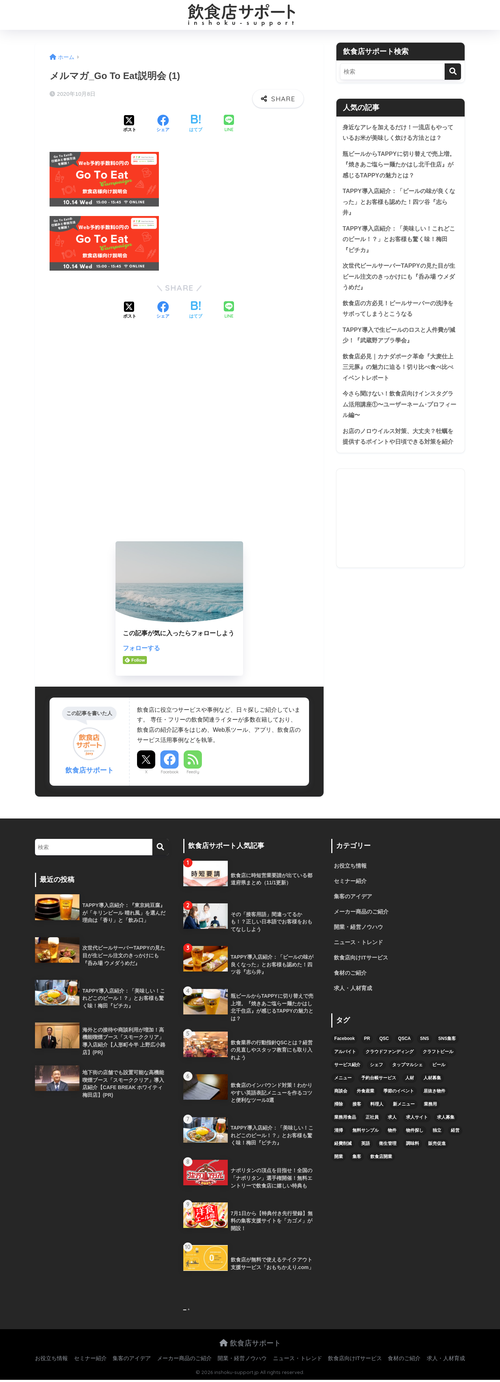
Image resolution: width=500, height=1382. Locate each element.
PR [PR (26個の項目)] (367, 1042)
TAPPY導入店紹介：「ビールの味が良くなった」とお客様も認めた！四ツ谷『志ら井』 (399, 204)
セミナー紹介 (351, 882)
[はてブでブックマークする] (195, 124)
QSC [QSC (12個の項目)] (384, 1042)
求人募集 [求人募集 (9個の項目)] (445, 1120)
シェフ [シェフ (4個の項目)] (376, 1068)
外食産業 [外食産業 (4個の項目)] (365, 1094)
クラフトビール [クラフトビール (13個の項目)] (438, 1055)
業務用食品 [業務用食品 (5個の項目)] (345, 1120)
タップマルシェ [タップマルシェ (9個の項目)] (407, 1068)
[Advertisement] (179, 437)
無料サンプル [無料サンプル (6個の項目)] (365, 1133)
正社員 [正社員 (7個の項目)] (372, 1120)
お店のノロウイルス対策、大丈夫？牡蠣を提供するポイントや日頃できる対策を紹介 (398, 452)
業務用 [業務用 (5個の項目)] (430, 1107)
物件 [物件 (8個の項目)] (392, 1133)
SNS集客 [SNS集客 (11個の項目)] (447, 1042)
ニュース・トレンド (360, 944)
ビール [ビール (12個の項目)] (438, 1068)
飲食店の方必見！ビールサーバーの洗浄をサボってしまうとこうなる (398, 315)
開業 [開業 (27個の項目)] (338, 1160)
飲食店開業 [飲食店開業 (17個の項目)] (381, 1160)
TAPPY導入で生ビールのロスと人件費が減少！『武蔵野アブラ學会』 (399, 342)
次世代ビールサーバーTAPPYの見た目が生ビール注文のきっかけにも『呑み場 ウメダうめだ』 (399, 282)
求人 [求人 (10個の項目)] (392, 1120)
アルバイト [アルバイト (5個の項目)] (345, 1055)
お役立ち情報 (351, 866)
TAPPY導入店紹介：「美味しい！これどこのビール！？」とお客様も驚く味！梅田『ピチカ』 (399, 243)
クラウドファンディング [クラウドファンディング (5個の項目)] (390, 1055)
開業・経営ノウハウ (360, 929)
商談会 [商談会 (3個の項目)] (340, 1094)
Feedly (193, 771)
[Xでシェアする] (129, 124)
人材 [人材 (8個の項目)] (409, 1081)
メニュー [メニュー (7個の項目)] (343, 1081)
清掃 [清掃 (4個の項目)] (338, 1133)
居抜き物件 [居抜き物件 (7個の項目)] (434, 1094)
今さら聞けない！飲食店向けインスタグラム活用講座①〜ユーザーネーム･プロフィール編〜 (400, 414)
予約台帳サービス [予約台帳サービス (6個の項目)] (378, 1081)
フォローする (141, 648)
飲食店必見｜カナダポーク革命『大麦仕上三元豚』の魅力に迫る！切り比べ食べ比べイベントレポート (398, 375)
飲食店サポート (250, 1345)
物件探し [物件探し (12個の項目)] (414, 1133)
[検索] (453, 71)
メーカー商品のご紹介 (363, 913)
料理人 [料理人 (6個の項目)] (376, 1107)
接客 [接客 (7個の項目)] (356, 1107)
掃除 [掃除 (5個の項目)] (338, 1107)
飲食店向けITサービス (362, 960)
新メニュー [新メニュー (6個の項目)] (404, 1107)
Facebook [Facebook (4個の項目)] (344, 1042)
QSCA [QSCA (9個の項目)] (404, 1042)
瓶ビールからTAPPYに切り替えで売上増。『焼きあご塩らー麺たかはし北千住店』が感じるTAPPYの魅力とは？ (398, 165)
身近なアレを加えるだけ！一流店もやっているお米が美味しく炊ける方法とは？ (398, 133)
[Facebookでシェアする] (162, 124)
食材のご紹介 (351, 976)
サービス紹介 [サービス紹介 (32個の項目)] (347, 1068)
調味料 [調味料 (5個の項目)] (412, 1147)
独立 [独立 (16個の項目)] (437, 1133)
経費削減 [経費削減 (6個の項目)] (343, 1147)
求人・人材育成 (354, 992)
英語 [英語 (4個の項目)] (365, 1147)
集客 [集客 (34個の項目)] (356, 1160)
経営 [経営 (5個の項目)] (455, 1133)
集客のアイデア (354, 897)
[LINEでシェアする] (229, 124)
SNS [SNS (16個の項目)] (424, 1042)
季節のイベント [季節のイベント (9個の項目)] (398, 1094)
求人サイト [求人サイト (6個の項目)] (417, 1120)
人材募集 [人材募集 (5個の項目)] (432, 1081)
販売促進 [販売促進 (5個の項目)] (437, 1147)
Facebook (170, 771)
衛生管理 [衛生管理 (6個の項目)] (388, 1147)
